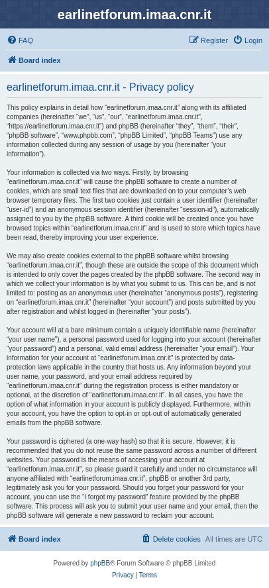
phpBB (100, 563)
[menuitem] (20, 40)
